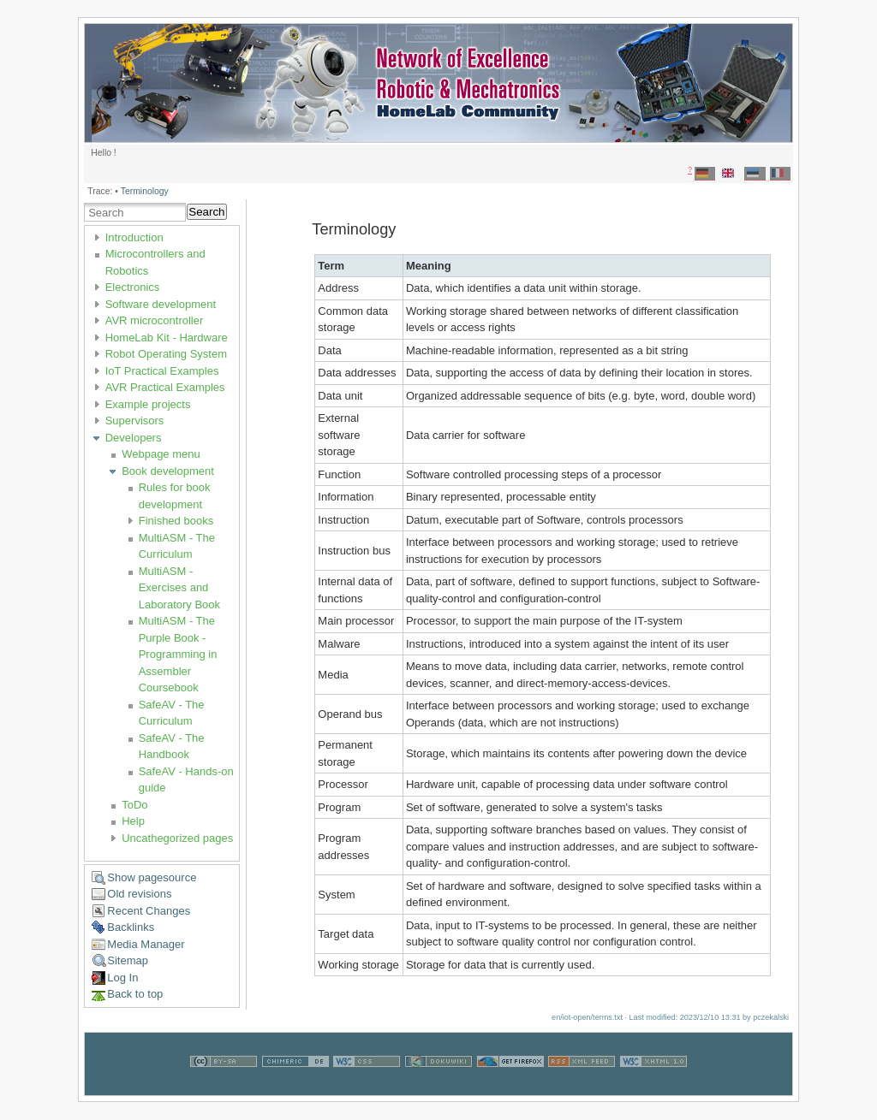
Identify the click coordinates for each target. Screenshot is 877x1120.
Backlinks (130, 927)
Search (206, 211)
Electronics (132, 287)
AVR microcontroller (154, 320)
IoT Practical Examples (162, 370)
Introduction (134, 237)
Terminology (145, 191)
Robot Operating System (166, 353)
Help (133, 821)
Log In (122, 977)
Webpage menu (161, 453)
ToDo (134, 804)
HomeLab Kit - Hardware (166, 337)
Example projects (148, 404)
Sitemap (127, 960)
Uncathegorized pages (177, 838)
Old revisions (139, 893)
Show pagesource (151, 877)
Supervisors (134, 420)
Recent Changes (148, 910)
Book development (168, 471)
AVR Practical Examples (165, 387)
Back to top (135, 993)
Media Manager (145, 944)
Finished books (176, 520)
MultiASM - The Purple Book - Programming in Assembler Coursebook (178, 654)
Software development (160, 304)
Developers (133, 437)
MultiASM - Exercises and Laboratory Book (179, 588)
